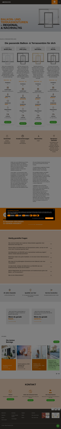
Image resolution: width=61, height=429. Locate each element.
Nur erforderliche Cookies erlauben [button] (38, 218)
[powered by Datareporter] (54, 210)
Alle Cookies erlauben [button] (49, 218)
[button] (11, 215)
